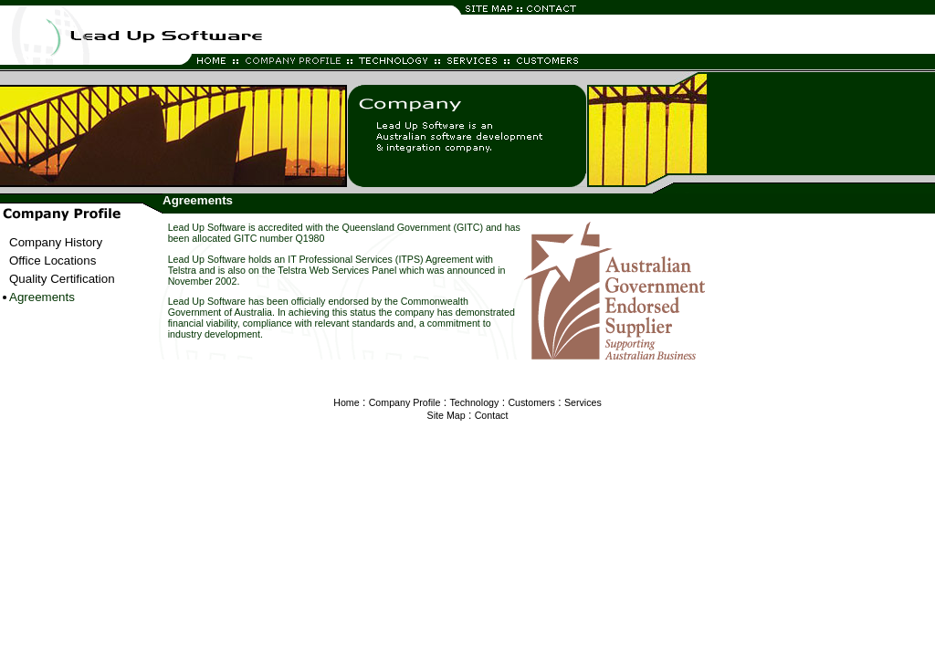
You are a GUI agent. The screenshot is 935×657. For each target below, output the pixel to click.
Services (583, 402)
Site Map (446, 415)
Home (346, 402)
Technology (474, 402)
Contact (492, 415)
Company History (55, 242)
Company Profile (405, 402)
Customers (531, 402)
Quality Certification (62, 279)
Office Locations (52, 260)
